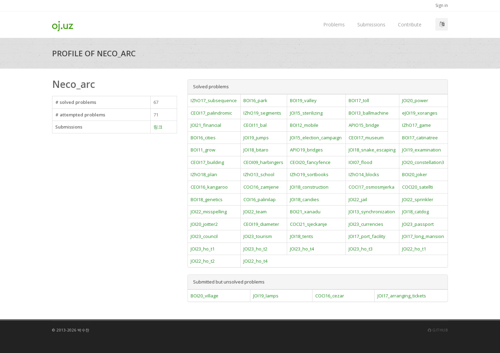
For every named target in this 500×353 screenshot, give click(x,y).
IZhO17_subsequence (214, 100)
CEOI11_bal (255, 125)
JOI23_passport (418, 224)
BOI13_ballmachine (369, 113)
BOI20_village (204, 296)
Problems (334, 24)
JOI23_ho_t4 (302, 249)
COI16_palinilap (259, 199)
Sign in (441, 5)
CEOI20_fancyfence (310, 162)
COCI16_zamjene (261, 187)
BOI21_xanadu (305, 211)
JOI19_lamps (265, 296)
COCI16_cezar (329, 296)
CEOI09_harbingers (263, 162)
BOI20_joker (414, 174)
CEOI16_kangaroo (209, 187)
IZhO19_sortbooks (309, 174)
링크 (157, 127)
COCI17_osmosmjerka (371, 187)
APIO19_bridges (306, 150)
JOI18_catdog (415, 211)
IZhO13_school (258, 174)
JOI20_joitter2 (204, 224)
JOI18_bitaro (255, 150)
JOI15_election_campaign (316, 137)
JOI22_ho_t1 (414, 249)
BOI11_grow (203, 150)
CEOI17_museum (366, 137)
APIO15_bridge (364, 125)
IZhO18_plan (204, 174)
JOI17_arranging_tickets (401, 296)
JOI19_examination (421, 150)
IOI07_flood (360, 162)
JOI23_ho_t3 (361, 249)
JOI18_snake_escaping (372, 150)
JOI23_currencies (366, 224)
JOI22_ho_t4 (255, 261)
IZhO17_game (416, 125)
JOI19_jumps (256, 137)
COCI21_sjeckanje (308, 224)
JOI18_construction (309, 187)
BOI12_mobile (304, 125)
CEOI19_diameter (261, 224)
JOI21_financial (206, 125)
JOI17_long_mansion (423, 236)
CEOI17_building (207, 162)
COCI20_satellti (417, 187)
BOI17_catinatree (420, 137)
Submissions (371, 24)
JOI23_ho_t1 (203, 249)
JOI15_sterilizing (306, 113)
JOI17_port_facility (367, 236)
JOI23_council (204, 236)
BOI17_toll (359, 100)
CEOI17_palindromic (211, 113)
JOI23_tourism (257, 236)
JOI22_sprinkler (417, 199)
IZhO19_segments (262, 113)
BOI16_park (255, 100)
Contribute (410, 24)
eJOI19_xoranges (420, 113)
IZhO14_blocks (364, 174)
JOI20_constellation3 (423, 162)
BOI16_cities (203, 137)
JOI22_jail (358, 199)
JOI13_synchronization (372, 211)
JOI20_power (415, 100)
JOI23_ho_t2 (255, 249)
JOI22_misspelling (209, 211)
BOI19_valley (303, 100)
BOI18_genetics (207, 199)
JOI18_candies (304, 199)
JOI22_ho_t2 (203, 261)
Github (438, 330)
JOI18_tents (301, 236)
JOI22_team (255, 211)
